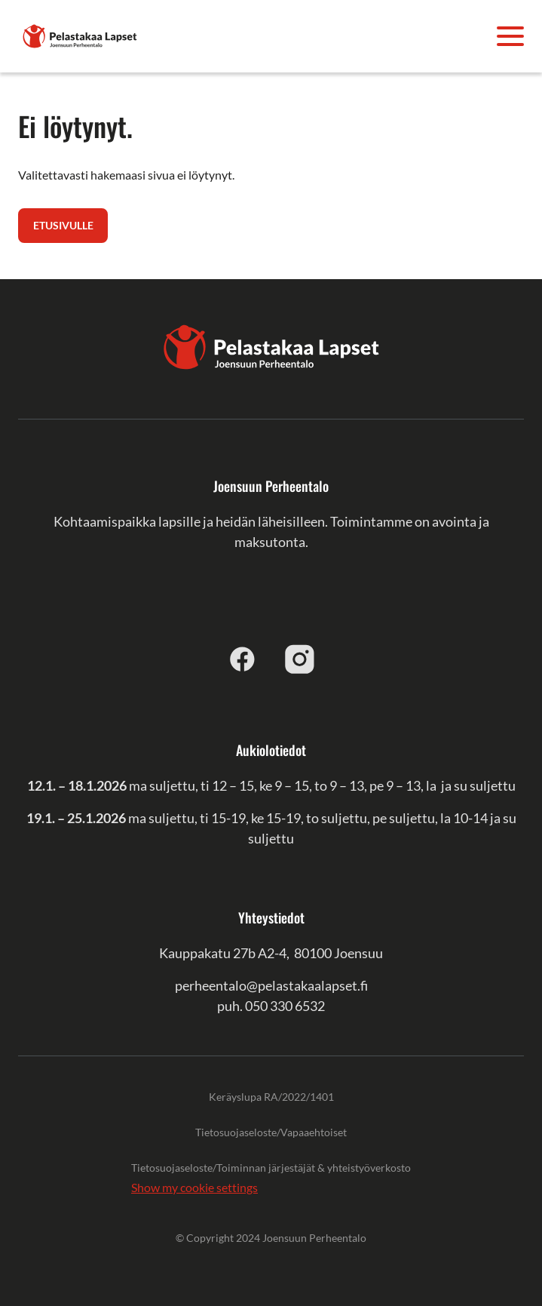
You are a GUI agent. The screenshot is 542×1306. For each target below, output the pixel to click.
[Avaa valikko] (510, 36)
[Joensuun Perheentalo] (80, 34)
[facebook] (243, 659)
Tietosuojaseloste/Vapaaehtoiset (271, 1132)
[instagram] (300, 659)
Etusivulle (63, 225)
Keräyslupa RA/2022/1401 (271, 1096)
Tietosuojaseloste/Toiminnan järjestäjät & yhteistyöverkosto (271, 1167)
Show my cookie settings (194, 1187)
